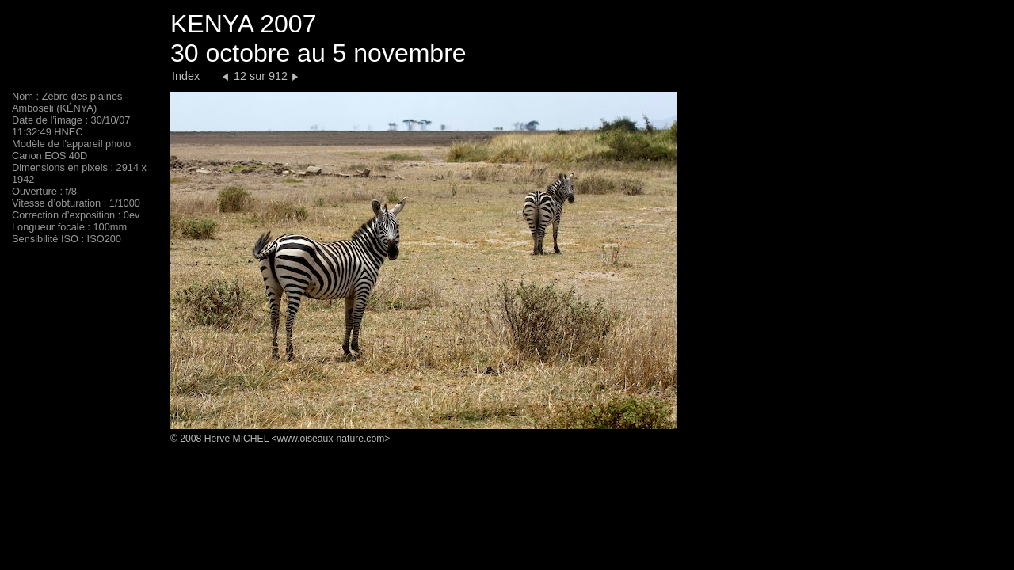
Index (186, 76)
